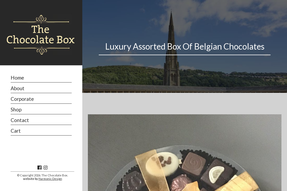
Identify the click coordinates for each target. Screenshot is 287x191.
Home (17, 78)
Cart (16, 131)
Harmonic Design (50, 178)
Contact (20, 120)
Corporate (22, 99)
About (17, 88)
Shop (16, 109)
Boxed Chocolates (159, 161)
